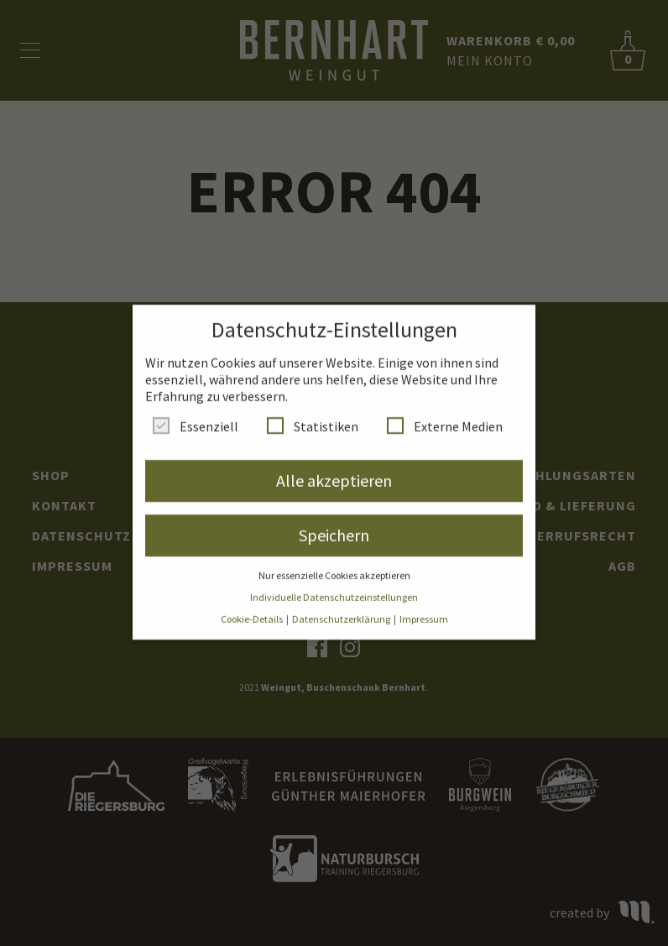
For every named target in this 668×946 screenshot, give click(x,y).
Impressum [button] (423, 610)
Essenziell (195, 417)
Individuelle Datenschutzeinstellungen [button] (334, 589)
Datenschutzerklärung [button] (342, 610)
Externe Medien (445, 417)
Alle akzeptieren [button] (334, 471)
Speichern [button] (334, 525)
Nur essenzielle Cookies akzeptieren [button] (334, 566)
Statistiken (312, 417)
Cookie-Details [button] (252, 610)
